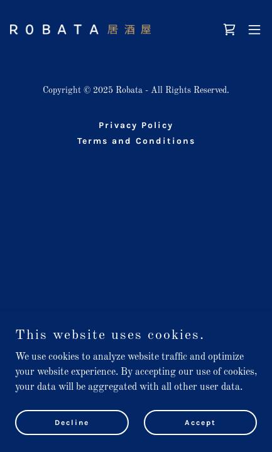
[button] (254, 29)
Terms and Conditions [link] (136, 141)
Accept (200, 421)
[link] (80, 29)
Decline (72, 421)
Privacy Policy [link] (136, 125)
